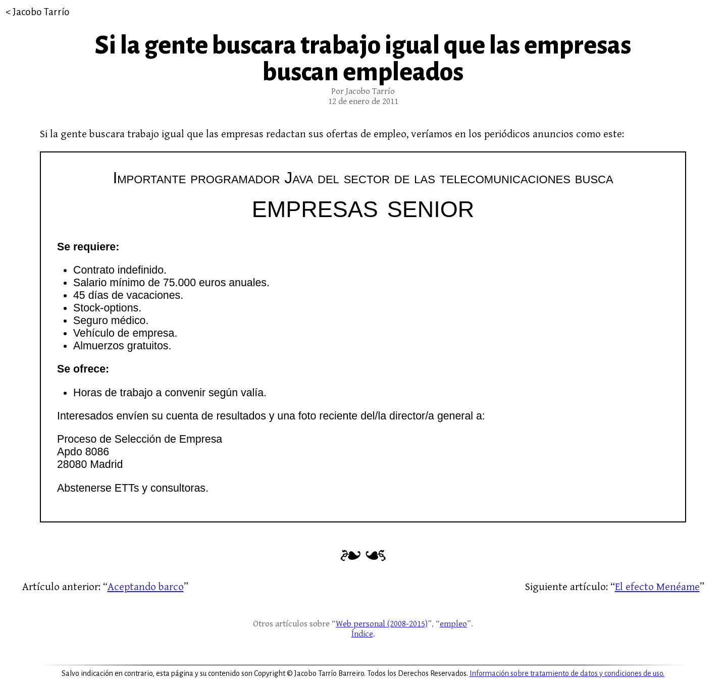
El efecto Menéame (657, 586)
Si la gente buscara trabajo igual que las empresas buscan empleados (363, 59)
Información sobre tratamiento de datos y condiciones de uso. (567, 673)
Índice (362, 634)
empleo (453, 624)
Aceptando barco (146, 586)
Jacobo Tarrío (41, 12)
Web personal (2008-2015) (382, 624)
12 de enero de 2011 (363, 101)
